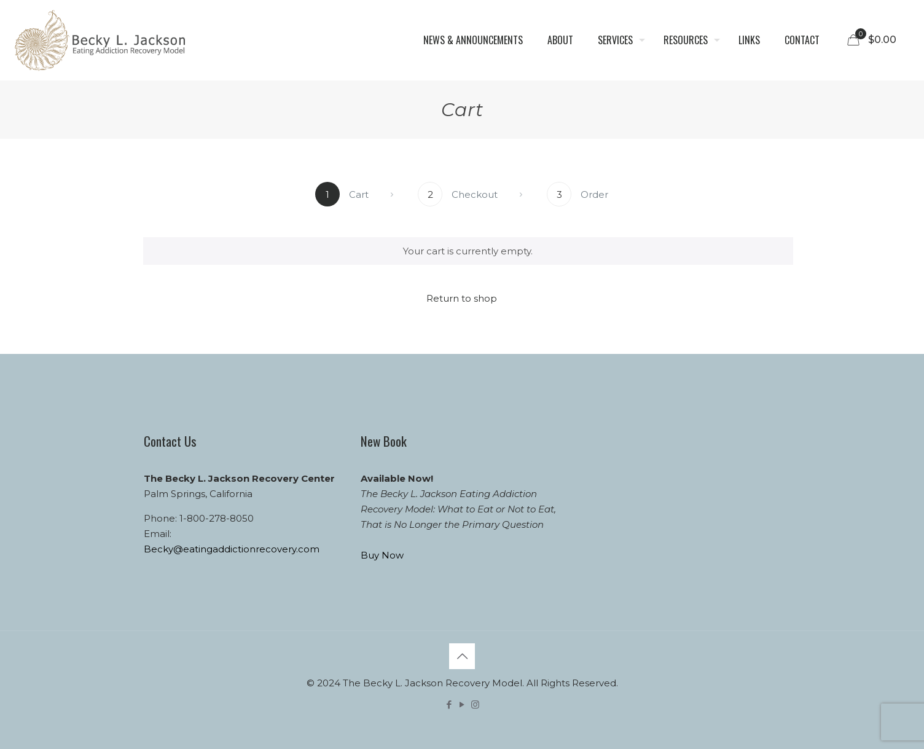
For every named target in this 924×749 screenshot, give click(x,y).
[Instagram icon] (475, 704)
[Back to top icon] (462, 656)
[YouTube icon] (462, 704)
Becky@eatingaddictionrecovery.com (231, 549)
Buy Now (382, 555)
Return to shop (461, 298)
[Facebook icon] (449, 704)
